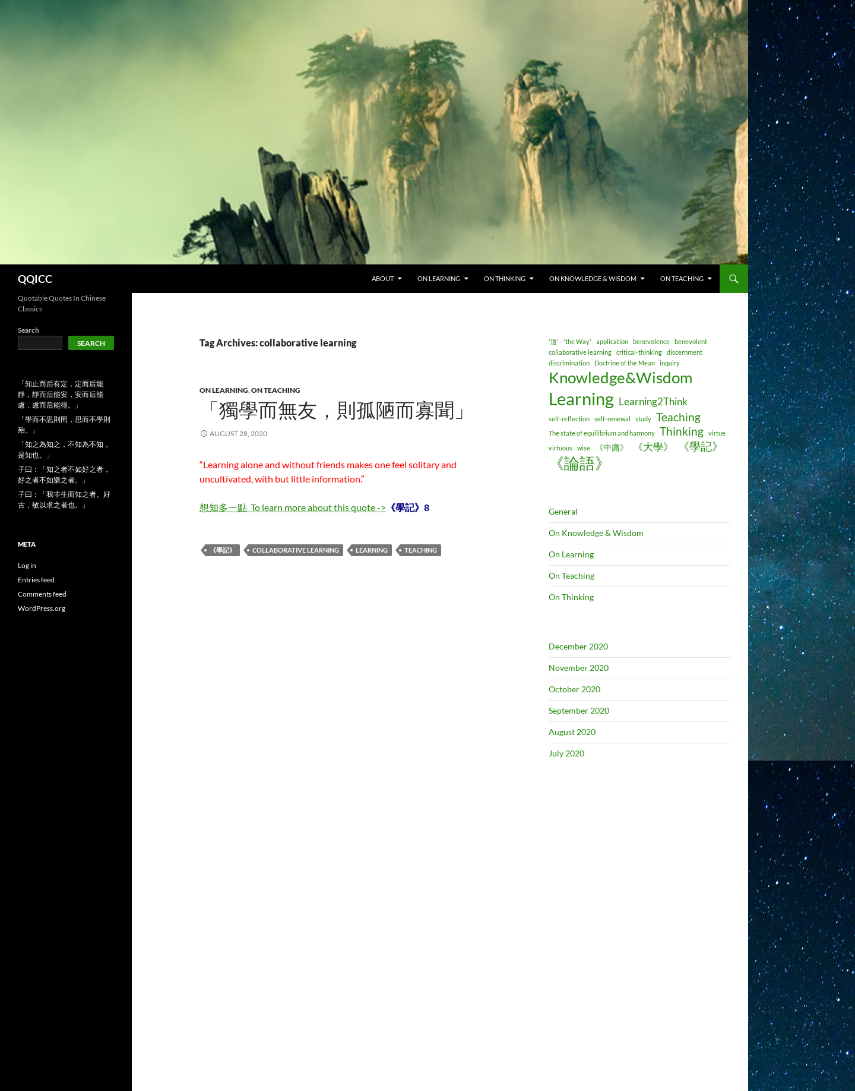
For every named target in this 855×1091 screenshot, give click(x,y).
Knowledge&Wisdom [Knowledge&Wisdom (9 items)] (620, 377)
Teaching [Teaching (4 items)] (678, 417)
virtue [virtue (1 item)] (717, 433)
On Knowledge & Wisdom (596, 533)
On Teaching (275, 390)
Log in (27, 565)
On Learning (224, 390)
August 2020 (572, 732)
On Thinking (571, 597)
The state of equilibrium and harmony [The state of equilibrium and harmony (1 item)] (602, 433)
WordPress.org (41, 608)
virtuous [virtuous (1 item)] (560, 448)
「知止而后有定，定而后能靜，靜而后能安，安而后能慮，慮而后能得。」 (60, 394)
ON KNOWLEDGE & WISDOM (592, 278)
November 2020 (579, 668)
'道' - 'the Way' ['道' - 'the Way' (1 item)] (570, 341)
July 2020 (566, 753)
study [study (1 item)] (643, 418)
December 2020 (578, 646)
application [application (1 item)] (612, 341)
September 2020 (579, 710)
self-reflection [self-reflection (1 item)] (569, 418)
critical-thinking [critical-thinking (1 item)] (639, 352)
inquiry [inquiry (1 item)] (670, 363)
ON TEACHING (682, 278)
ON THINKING (504, 278)
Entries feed (36, 579)
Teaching (420, 550)
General (563, 511)
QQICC (35, 278)
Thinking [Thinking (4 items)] (682, 431)
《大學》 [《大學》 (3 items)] (653, 446)
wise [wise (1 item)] (583, 448)
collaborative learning (295, 550)
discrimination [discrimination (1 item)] (569, 363)
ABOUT (383, 278)
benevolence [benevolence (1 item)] (651, 341)
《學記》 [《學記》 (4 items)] (700, 446)
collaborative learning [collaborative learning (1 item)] (580, 352)
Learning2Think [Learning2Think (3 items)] (653, 401)
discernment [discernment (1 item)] (684, 352)
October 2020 (574, 689)
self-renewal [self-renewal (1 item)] (612, 418)
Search (28, 330)
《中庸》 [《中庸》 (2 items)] (611, 447)
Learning (372, 550)
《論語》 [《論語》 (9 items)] (579, 463)
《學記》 (223, 550)
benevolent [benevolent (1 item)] (690, 341)
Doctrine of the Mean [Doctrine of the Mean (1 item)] (624, 363)
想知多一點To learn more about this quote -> (293, 507)
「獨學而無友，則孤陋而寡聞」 (337, 410)
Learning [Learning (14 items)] (581, 398)
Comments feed (42, 593)
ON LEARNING (438, 278)
